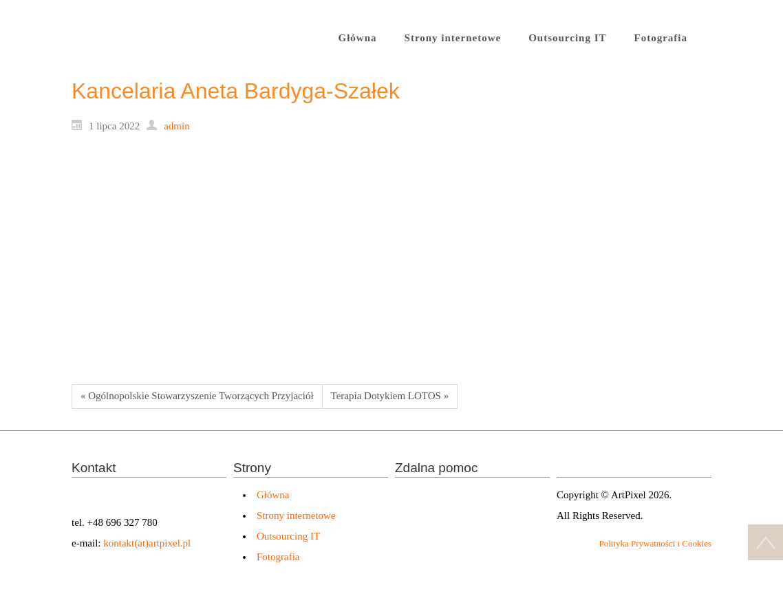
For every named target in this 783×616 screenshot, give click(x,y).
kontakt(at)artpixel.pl (147, 543)
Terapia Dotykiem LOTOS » (390, 395)
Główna (273, 494)
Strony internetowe (296, 515)
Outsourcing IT (288, 536)
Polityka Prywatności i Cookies (655, 543)
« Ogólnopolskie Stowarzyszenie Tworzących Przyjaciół (197, 395)
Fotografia (278, 556)
